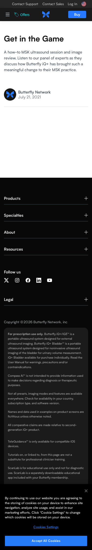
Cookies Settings (45, 527)
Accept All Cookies (46, 541)
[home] (46, 14)
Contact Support (25, 4)
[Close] (86, 490)
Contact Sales (53, 4)
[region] (46, 517)
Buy (77, 14)
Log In (72, 4)
